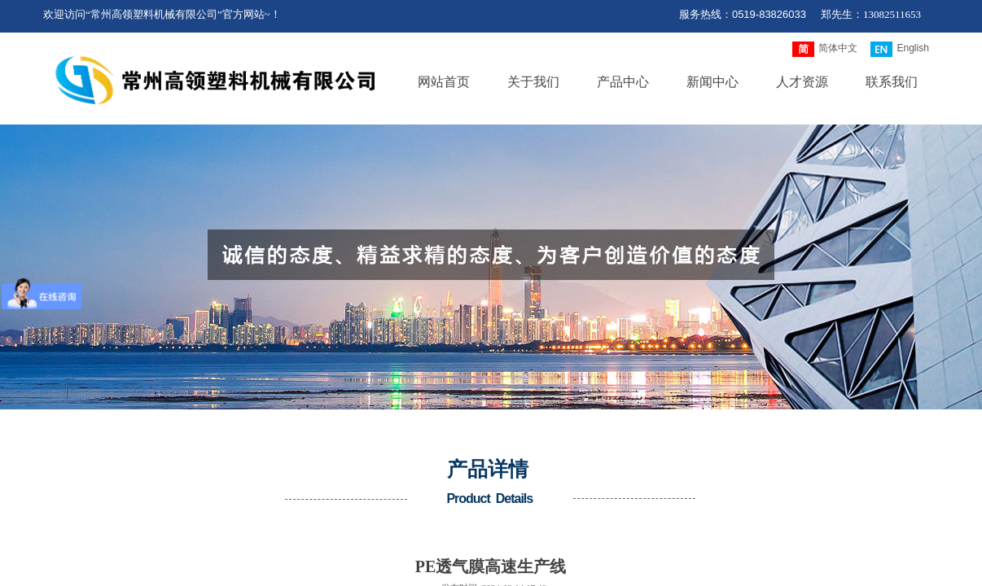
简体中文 (824, 49)
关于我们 (533, 82)
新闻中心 (712, 82)
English (899, 49)
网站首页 (444, 82)
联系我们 (892, 82)
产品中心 (623, 82)
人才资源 (802, 82)
